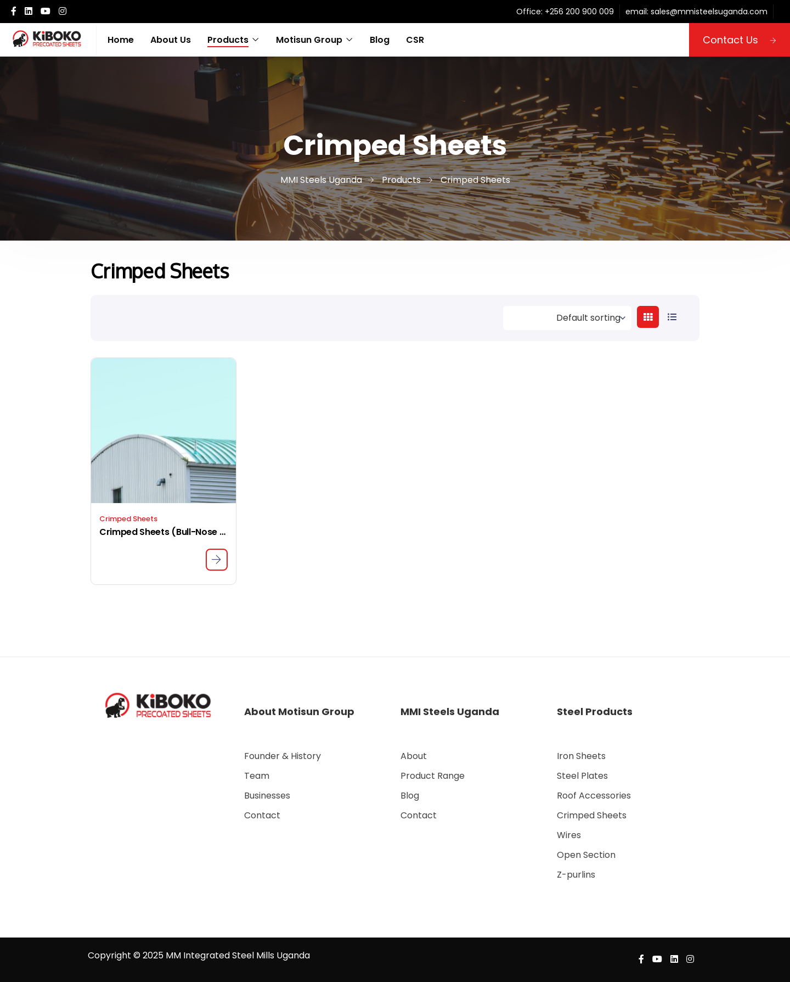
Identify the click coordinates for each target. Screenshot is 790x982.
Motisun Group (309, 40)
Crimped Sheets (128, 519)
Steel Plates (582, 775)
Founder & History (282, 756)
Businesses (267, 795)
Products (228, 40)
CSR (415, 40)
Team (256, 775)
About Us (170, 40)
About (413, 756)
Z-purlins (576, 874)
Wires (569, 835)
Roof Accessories (594, 795)
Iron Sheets (581, 756)
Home (121, 40)
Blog (380, 40)
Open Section (586, 855)
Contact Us (739, 40)
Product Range (432, 775)
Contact (262, 815)
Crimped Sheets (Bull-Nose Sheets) (163, 532)
